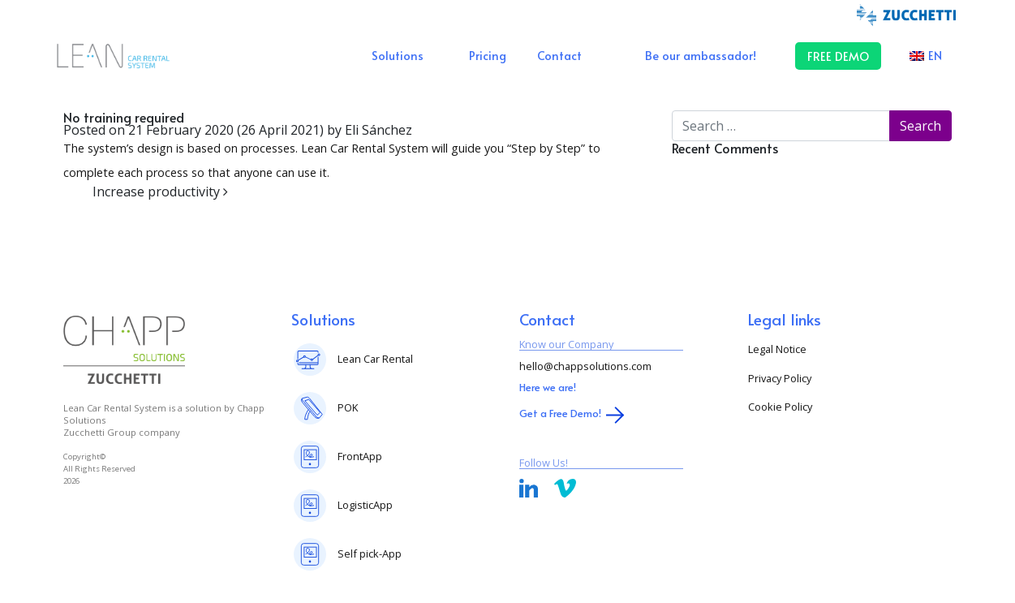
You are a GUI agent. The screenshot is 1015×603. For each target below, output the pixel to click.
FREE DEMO (838, 56)
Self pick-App (370, 553)
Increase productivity (160, 191)
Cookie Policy (780, 406)
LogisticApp (365, 504)
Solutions (398, 55)
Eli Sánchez (377, 130)
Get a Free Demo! (560, 413)
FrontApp (360, 456)
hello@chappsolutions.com (585, 366)
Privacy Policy (779, 378)
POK (348, 407)
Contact (559, 55)
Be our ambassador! (700, 55)
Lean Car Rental (375, 358)
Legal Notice (777, 349)
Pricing (487, 55)
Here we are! (547, 387)
